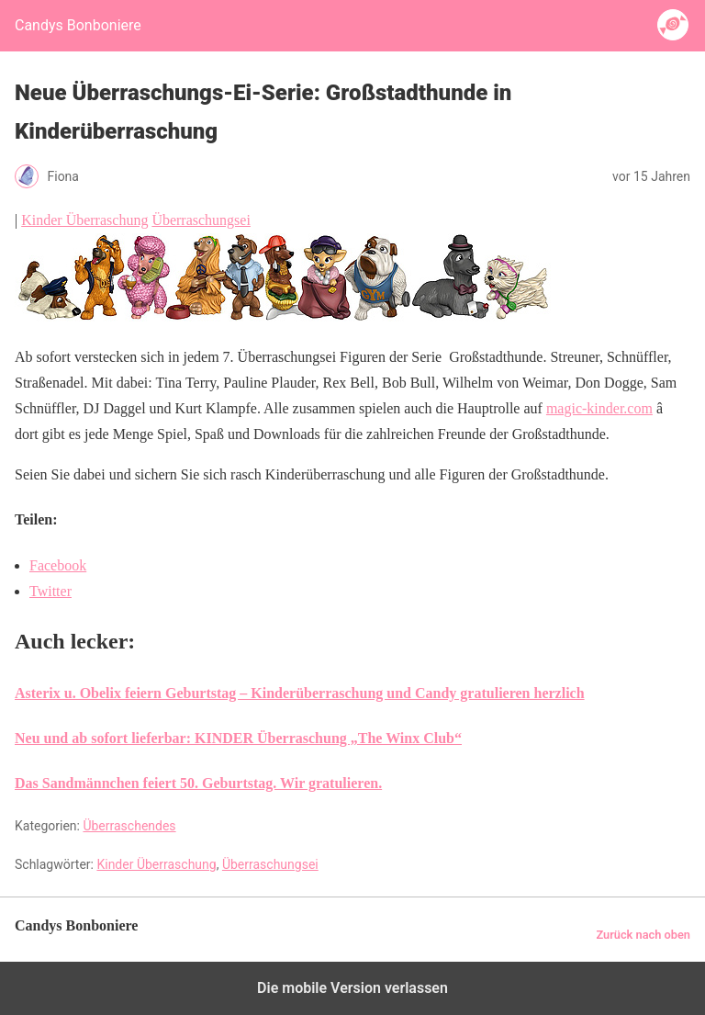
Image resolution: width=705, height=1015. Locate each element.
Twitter (50, 591)
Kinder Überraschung (84, 220)
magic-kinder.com (599, 408)
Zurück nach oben (643, 935)
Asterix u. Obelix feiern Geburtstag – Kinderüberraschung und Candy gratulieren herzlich (300, 693)
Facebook (57, 565)
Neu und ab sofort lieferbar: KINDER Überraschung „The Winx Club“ (238, 738)
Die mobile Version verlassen (352, 988)
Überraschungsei (201, 220)
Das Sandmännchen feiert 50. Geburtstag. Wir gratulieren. (198, 783)
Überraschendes (129, 825)
